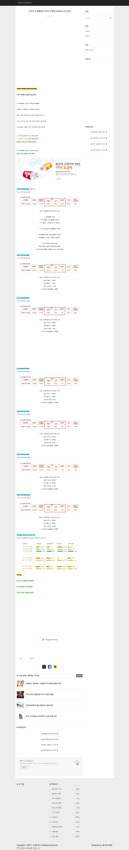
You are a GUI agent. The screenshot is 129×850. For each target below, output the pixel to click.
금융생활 (65, 831)
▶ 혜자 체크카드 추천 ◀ (49, 750)
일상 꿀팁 (65, 836)
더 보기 (79, 675)
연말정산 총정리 (65, 826)
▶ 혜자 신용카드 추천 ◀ (49, 745)
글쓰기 (87, 36)
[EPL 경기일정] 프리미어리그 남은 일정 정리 (41, 716)
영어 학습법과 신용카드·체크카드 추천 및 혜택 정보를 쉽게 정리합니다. (38, 763)
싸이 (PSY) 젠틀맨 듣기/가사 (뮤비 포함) (40, 695)
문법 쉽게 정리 (65, 789)
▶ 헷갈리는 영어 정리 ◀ (49, 734)
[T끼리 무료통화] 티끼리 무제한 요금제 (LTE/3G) (50, 11)
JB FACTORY (107, 845)
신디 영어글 (65, 812)
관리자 (87, 31)
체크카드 (65, 822)
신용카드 (65, 817)
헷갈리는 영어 (65, 793)
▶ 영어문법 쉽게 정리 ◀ (49, 739)
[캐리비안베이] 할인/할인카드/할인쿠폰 (39, 705)
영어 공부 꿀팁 (65, 807)
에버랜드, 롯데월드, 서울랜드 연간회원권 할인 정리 (43, 684)
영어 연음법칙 (65, 798)
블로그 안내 (89, 50)
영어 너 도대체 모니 (27, 761)
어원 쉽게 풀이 (65, 803)
